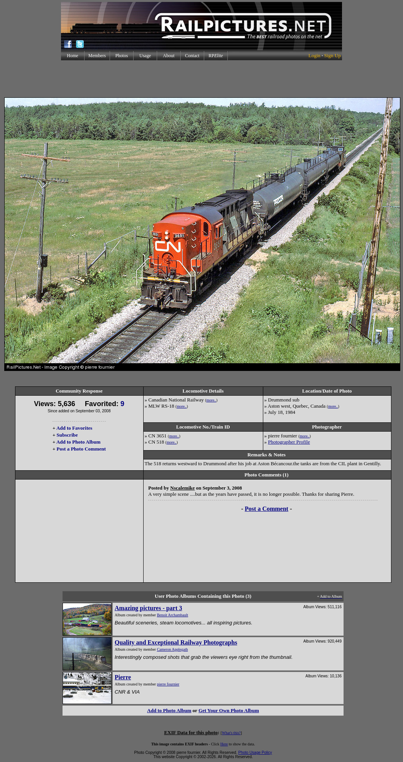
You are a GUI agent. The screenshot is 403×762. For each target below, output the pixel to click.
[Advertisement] (201, 78)
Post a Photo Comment (81, 449)
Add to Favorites (74, 428)
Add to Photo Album (78, 442)
